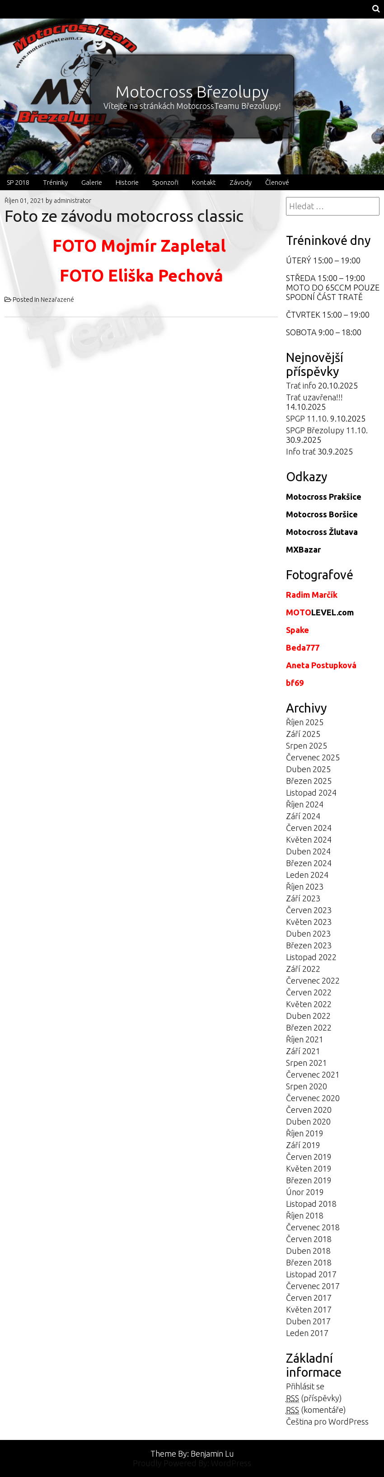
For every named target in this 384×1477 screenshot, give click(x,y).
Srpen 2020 (306, 1086)
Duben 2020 (308, 1121)
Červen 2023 (309, 909)
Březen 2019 (309, 1180)
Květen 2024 (309, 839)
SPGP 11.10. (307, 418)
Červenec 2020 (313, 1097)
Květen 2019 (309, 1168)
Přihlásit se (305, 1386)
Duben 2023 (308, 933)
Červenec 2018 (313, 1227)
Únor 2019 (305, 1191)
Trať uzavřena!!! (314, 397)
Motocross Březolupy (192, 91)
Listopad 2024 (311, 792)
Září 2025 (303, 733)
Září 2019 (303, 1144)
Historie (127, 182)
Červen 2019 (309, 1156)
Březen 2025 (309, 780)
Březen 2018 (309, 1262)
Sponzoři (165, 182)
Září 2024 (303, 816)
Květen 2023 (309, 921)
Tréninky (55, 182)
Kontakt (204, 182)
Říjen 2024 (304, 804)
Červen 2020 (309, 1109)
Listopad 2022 (311, 956)
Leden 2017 (307, 1332)
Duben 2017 (308, 1321)
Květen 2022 (309, 1003)
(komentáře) (316, 1410)
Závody (240, 182)
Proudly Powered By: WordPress (192, 1463)
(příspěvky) (314, 1398)
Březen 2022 (309, 1027)
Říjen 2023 (304, 886)
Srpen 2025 (306, 745)
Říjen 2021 (304, 1039)
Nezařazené (57, 299)
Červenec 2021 (313, 1074)
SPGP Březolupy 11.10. (327, 430)
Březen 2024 (309, 862)
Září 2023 (303, 898)
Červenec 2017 (313, 1285)
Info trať (301, 451)
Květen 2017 (309, 1309)
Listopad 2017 (311, 1274)
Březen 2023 (309, 945)
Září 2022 (303, 968)
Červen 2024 (309, 827)
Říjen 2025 (304, 722)
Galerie (91, 182)
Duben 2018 (308, 1250)
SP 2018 (18, 182)
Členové (277, 182)
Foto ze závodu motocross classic (124, 215)
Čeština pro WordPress (327, 1421)
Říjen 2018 (304, 1215)
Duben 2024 (308, 851)
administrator (72, 200)
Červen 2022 (309, 992)
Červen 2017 (309, 1297)
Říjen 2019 (304, 1133)
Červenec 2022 (313, 980)
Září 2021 (303, 1050)
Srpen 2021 (306, 1062)
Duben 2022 (308, 1015)
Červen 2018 (309, 1238)
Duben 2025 (308, 769)
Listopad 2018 (311, 1203)
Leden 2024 (307, 874)
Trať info (301, 385)
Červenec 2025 (313, 757)
